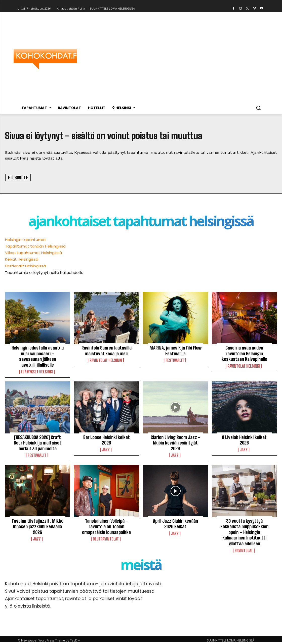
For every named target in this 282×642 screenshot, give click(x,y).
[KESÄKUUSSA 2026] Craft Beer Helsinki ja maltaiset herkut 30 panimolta (37, 441)
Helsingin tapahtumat (25, 239)
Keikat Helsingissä (21, 259)
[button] (258, 108)
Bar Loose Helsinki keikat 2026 (106, 438)
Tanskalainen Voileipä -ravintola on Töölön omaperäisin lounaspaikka (106, 524)
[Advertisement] (170, 59)
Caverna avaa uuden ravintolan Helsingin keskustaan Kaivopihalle (244, 353)
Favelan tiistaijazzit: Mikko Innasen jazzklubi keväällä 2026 (37, 524)
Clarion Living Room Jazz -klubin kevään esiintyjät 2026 (175, 441)
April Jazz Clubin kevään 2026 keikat (175, 521)
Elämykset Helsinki (37, 371)
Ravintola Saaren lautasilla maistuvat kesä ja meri (106, 350)
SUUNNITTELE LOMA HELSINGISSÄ (230, 637)
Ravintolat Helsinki (106, 360)
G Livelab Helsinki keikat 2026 (244, 438)
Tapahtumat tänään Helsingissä (35, 246)
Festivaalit (175, 360)
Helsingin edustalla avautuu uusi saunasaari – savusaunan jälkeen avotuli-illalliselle (38, 356)
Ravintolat (244, 547)
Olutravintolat (106, 536)
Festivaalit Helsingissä (25, 266)
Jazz (106, 448)
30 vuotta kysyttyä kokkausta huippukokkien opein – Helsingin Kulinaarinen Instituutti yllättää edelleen (244, 529)
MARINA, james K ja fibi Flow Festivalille (175, 350)
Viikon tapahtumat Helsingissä (33, 252)
